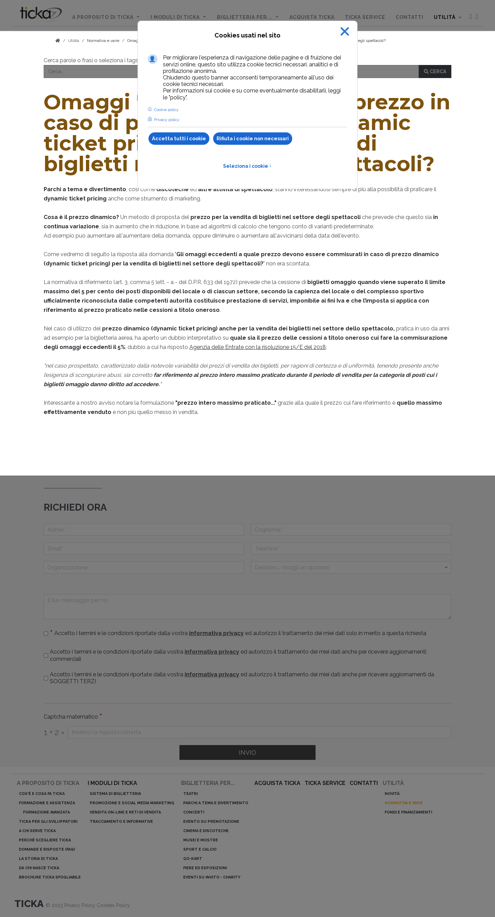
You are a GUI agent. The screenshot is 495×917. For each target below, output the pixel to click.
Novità (392, 794)
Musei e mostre (200, 840)
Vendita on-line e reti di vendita (125, 812)
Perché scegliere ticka (45, 840)
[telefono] (351, 549)
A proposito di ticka (48, 783)
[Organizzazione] (144, 567)
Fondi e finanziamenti (408, 812)
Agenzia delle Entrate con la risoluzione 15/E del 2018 (257, 347)
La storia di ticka (38, 858)
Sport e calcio (200, 849)
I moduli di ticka (112, 783)
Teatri (190, 794)
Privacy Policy (80, 905)
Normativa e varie (103, 40)
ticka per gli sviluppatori (48, 821)
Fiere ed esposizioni (205, 868)
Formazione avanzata (46, 812)
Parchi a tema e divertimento (215, 803)
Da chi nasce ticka (39, 868)
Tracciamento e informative (121, 821)
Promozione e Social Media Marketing (132, 803)
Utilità (393, 783)
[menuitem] (41, 16)
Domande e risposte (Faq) (47, 849)
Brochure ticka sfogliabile (50, 877)
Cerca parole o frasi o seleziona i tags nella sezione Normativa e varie (131, 60)
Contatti (364, 783)
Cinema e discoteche (206, 831)
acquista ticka (277, 783)
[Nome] (144, 530)
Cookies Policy (113, 905)
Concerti (193, 812)
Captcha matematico (73, 717)
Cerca (435, 71)
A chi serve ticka (37, 831)
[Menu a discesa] (351, 567)
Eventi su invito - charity (211, 877)
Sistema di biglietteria (115, 794)
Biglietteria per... (208, 783)
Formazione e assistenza (47, 803)
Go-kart (192, 858)
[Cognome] (351, 530)
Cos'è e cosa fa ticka (42, 794)
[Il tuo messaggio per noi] (247, 606)
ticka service (325, 783)
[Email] (144, 549)
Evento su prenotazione (211, 821)
